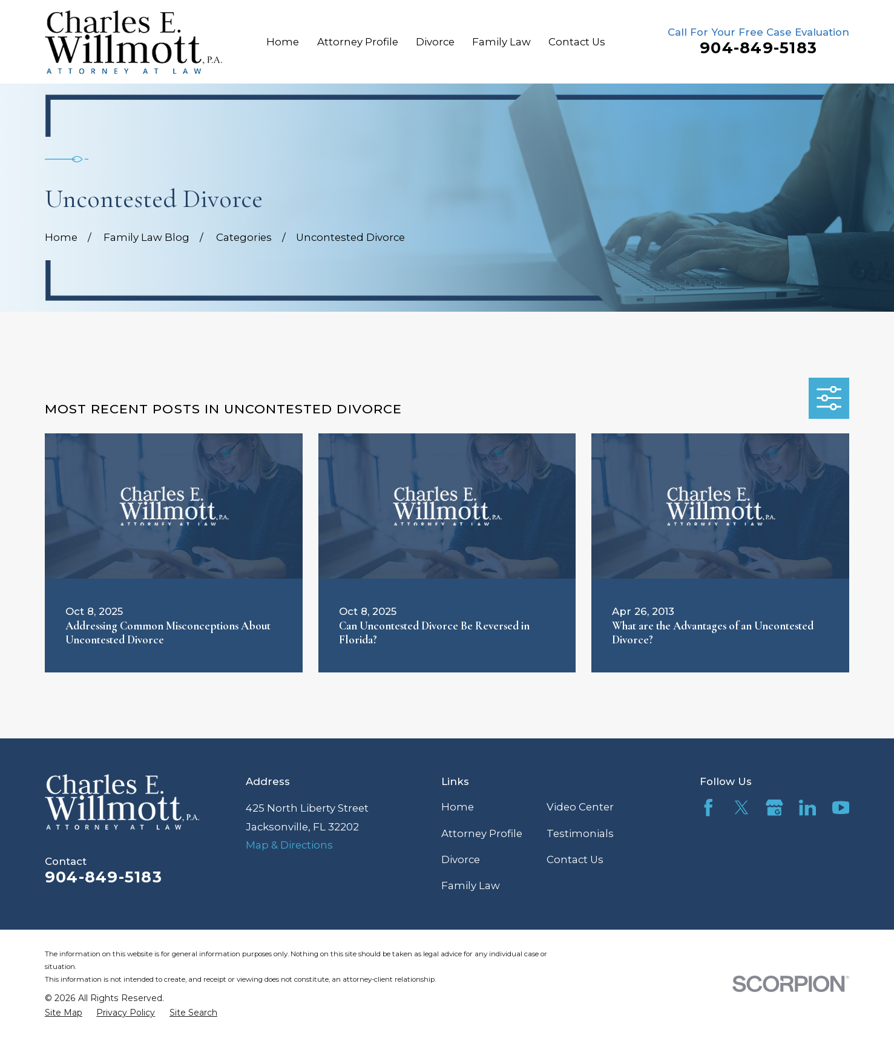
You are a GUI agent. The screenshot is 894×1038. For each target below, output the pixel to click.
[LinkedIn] (808, 807)
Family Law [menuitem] (501, 42)
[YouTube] (841, 807)
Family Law (470, 885)
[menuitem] (63, 1012)
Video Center (580, 807)
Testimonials (580, 833)
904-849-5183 (758, 48)
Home (457, 807)
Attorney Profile (481, 833)
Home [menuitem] (282, 42)
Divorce (460, 859)
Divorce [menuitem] (435, 42)
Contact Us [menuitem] (576, 42)
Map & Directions (289, 845)
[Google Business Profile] (774, 807)
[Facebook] (708, 807)
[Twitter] (742, 807)
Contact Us (575, 859)
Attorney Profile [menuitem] (357, 42)
